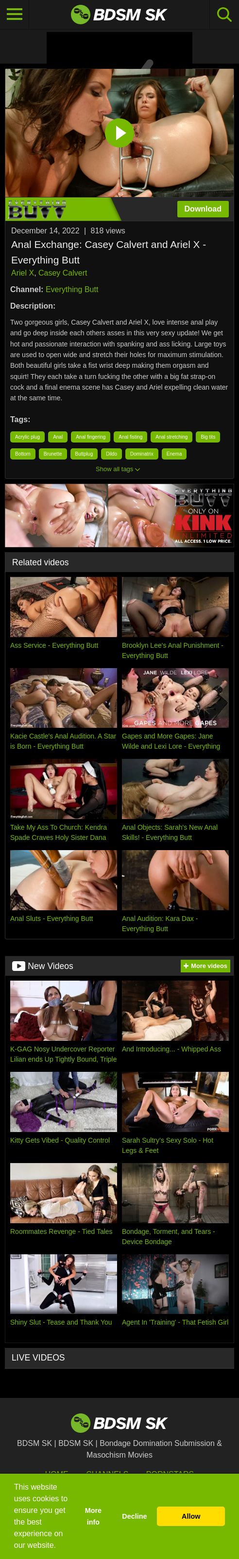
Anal (58, 437)
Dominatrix (142, 454)
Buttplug (84, 454)
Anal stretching (171, 437)
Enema (174, 454)
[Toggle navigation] (14, 14)
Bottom (23, 454)
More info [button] (93, 1516)
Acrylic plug (27, 437)
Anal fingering (90, 437)
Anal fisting (130, 437)
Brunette (53, 454)
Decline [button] (134, 1516)
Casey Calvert (62, 273)
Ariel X (22, 273)
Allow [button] (191, 1516)
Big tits (208, 437)
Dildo (111, 454)
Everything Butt (72, 289)
